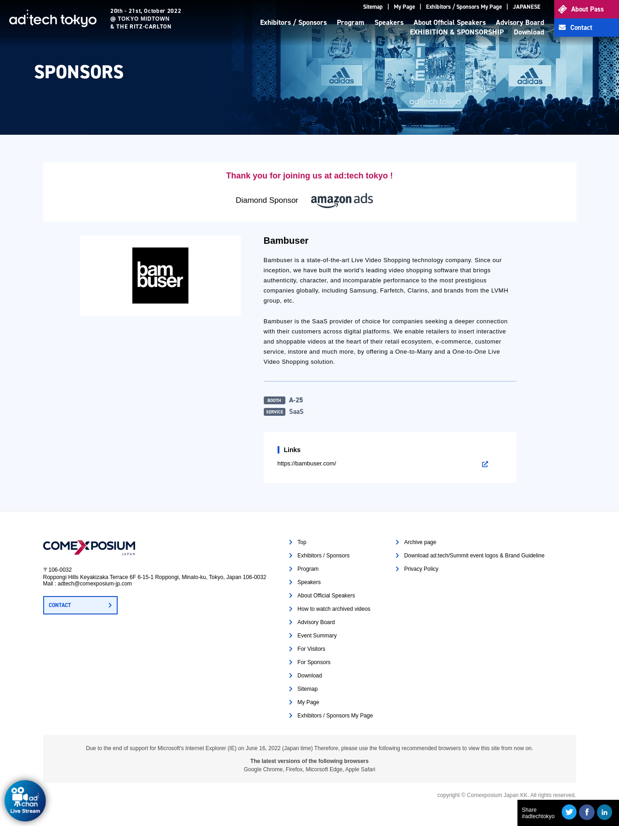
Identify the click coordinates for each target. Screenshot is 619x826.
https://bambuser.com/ (307, 463)
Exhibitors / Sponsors (293, 22)
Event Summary (316, 635)
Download (529, 32)
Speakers (389, 22)
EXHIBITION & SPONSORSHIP (457, 32)
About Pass (587, 9)
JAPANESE (526, 7)
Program (350, 22)
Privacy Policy (421, 569)
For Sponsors (313, 662)
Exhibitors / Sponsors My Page (464, 7)
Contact (581, 27)
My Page (404, 7)
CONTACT (60, 605)
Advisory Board (520, 22)
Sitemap (373, 7)
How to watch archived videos (333, 609)
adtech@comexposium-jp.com (95, 583)
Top (301, 542)
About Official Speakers (450, 22)
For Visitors (311, 649)
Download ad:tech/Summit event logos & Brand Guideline (474, 555)
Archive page (420, 542)
